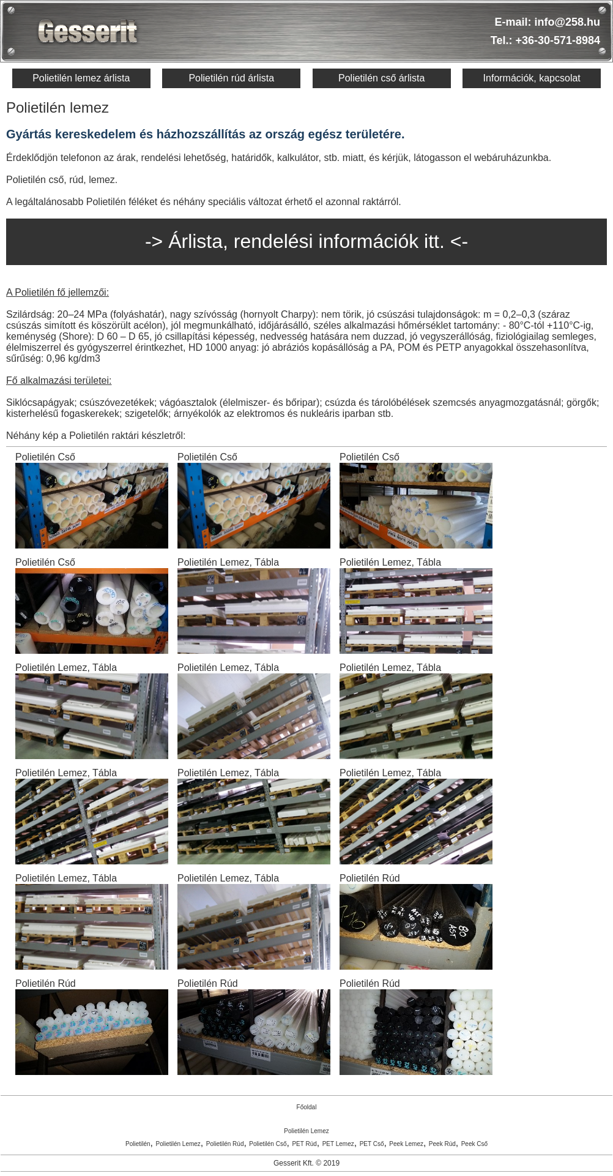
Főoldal (307, 1107)
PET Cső (372, 1143)
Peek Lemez (406, 1143)
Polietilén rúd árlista (231, 78)
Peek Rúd (442, 1143)
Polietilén (137, 1143)
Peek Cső (474, 1143)
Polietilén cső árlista (381, 78)
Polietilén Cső (267, 1143)
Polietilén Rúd (225, 1143)
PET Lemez (338, 1143)
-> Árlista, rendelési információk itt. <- (306, 241)
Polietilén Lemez (306, 1131)
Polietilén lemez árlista (81, 78)
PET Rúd (304, 1143)
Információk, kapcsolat (532, 78)
